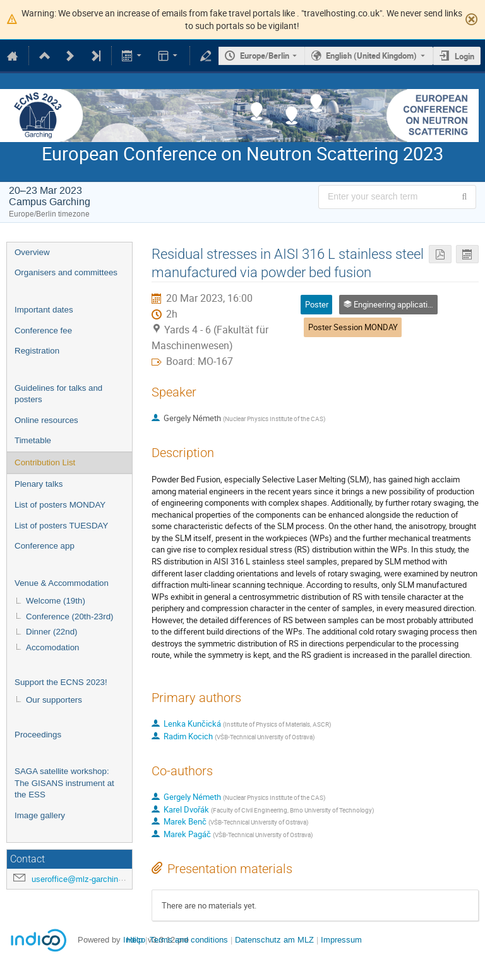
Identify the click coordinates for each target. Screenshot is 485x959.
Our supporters (54, 700)
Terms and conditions (189, 939)
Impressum (341, 939)
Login (464, 56)
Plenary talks (39, 484)
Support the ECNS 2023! (61, 682)
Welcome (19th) (55, 600)
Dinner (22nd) (52, 631)
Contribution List (45, 462)
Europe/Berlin (264, 55)
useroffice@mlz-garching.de (83, 879)
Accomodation (52, 647)
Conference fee (43, 330)
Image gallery (40, 815)
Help (134, 939)
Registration (37, 350)
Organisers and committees (66, 272)
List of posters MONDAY (60, 504)
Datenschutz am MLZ (274, 939)
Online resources (46, 420)
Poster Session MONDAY (353, 327)
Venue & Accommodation (62, 583)
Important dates (44, 309)
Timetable (33, 440)
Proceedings (38, 734)
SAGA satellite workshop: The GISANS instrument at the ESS (64, 782)
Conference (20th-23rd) (70, 616)
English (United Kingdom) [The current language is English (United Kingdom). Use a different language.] (371, 55)
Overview (32, 252)
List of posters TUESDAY (61, 525)
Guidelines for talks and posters (58, 394)
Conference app (45, 546)
